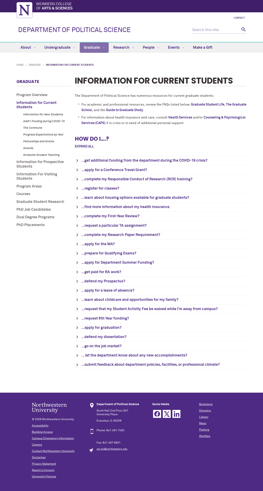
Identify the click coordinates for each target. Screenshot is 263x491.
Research (123, 47)
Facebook (157, 414)
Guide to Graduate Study (124, 110)
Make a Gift (202, 47)
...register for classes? (100, 188)
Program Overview (31, 95)
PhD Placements (30, 225)
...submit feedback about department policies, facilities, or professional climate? (150, 365)
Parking (204, 429)
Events (176, 47)
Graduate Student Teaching (41, 155)
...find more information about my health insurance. (125, 207)
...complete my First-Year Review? (110, 216)
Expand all (84, 146)
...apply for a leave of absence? (107, 290)
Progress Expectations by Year (43, 134)
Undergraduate (59, 47)
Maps (202, 423)
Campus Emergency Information (53, 438)
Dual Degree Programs (35, 217)
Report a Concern (43, 470)
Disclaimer (39, 457)
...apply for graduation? (101, 328)
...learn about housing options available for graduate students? (135, 198)
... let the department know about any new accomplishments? (134, 355)
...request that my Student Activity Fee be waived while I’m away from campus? (149, 309)
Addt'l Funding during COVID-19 (44, 121)
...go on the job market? (101, 346)
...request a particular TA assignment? (113, 226)
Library (203, 417)
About (28, 47)
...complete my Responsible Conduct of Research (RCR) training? (136, 179)
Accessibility (40, 425)
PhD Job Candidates (33, 210)
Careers (37, 444)
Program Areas (29, 186)
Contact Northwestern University (53, 451)
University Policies (44, 476)
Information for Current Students (36, 105)
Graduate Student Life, (208, 104)
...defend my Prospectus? (103, 281)
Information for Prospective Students (40, 164)
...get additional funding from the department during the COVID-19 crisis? (144, 160)
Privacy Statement (44, 463)
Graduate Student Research (40, 202)
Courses (23, 194)
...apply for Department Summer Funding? (117, 262)
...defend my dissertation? (103, 337)
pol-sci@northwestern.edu (112, 449)
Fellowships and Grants (38, 141)
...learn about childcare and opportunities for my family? (129, 300)
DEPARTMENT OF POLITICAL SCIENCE (74, 30)
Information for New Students (43, 114)
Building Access (42, 432)
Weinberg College (141, 6)
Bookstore (206, 404)
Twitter (167, 414)
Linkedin (176, 414)
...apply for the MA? (98, 244)
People (151, 47)
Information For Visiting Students (36, 176)
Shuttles (204, 436)
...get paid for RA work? (101, 272)
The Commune (32, 127)
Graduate (94, 47)
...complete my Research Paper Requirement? (120, 235)
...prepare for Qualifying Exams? (108, 253)
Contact (239, 18)
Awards (28, 148)
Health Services (180, 117)
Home (20, 65)
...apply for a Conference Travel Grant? (114, 170)
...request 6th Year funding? (105, 318)
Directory (205, 410)
